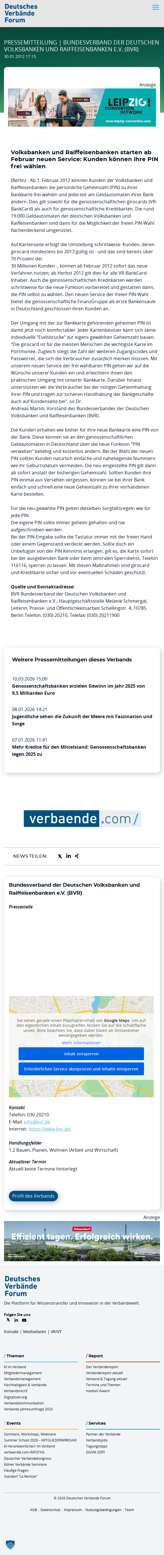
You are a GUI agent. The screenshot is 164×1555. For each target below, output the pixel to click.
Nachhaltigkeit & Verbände (25, 1384)
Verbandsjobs (97, 1440)
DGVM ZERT (95, 1452)
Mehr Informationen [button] (81, 1042)
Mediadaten (34, 1331)
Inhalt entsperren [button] (81, 1053)
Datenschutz (51, 1509)
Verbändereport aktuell (104, 1372)
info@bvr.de (37, 1122)
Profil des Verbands (33, 1196)
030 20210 (38, 1114)
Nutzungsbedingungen (103, 1509)
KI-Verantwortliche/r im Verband (29, 1446)
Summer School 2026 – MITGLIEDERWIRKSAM (40, 1440)
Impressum (73, 1509)
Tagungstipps (96, 1446)
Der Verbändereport (102, 1366)
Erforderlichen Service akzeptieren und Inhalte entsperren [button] (81, 1069)
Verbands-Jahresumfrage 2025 (28, 1409)
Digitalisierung (15, 1397)
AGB (33, 1509)
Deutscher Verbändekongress (27, 1458)
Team (129, 1509)
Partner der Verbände (103, 1434)
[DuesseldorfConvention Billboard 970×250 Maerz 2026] (82, 1224)
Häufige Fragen (16, 1470)
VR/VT (56, 1331)
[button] (10, 1544)
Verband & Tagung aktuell (106, 1378)
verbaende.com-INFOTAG (24, 1452)
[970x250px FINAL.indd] (82, 92)
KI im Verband (15, 1366)
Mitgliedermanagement (23, 1372)
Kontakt (11, 1331)
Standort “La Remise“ (20, 1476)
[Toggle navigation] (156, 7)
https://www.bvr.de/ (50, 1129)
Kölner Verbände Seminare (25, 1464)
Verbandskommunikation (24, 1403)
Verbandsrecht (15, 1390)
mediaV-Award (97, 1390)
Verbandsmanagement (22, 1378)
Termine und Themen (103, 1384)
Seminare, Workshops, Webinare (30, 1434)
